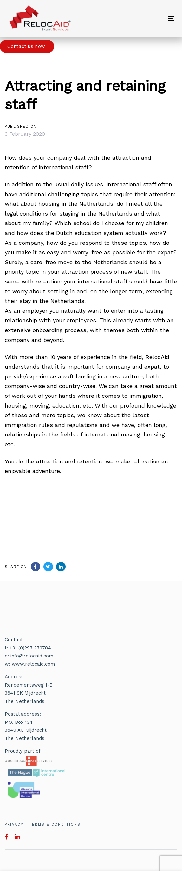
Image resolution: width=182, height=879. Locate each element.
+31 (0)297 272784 (30, 648)
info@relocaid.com (31, 656)
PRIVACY (14, 824)
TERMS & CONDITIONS (55, 824)
